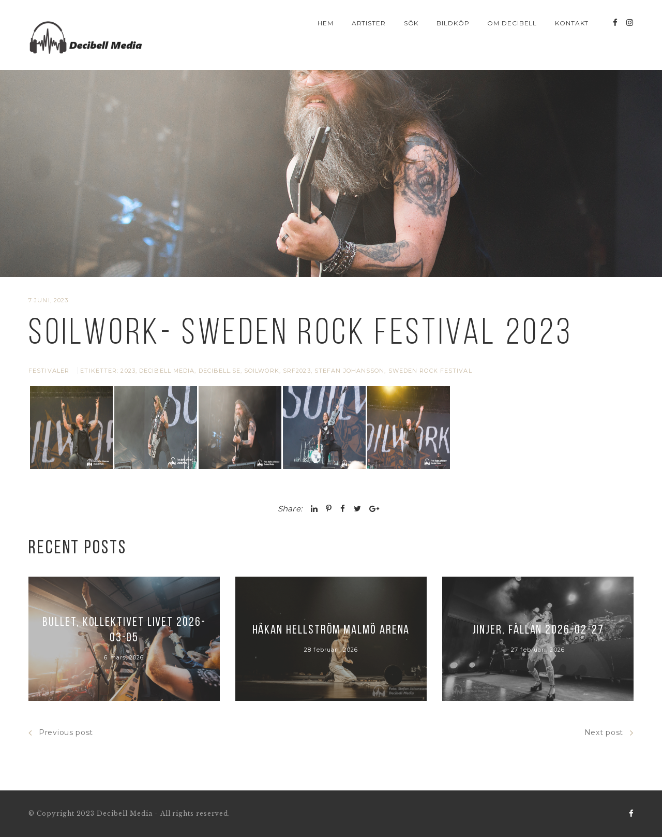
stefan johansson (349, 370)
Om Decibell (512, 23)
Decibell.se (219, 370)
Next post (609, 733)
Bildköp (453, 23)
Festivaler (48, 370)
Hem (326, 23)
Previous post (60, 733)
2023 (128, 370)
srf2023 (297, 370)
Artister (369, 23)
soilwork (261, 370)
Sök (411, 23)
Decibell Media (166, 370)
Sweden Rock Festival (430, 370)
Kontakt (572, 23)
